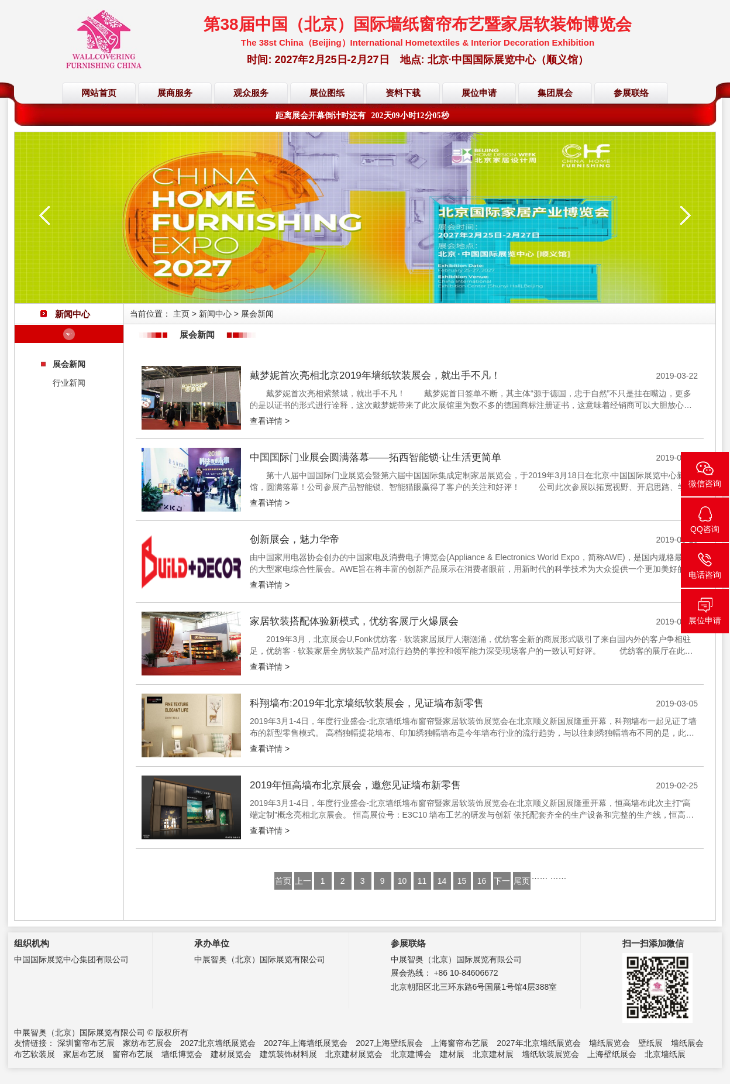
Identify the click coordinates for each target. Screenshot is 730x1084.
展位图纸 (327, 93)
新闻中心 (215, 313)
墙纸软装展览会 (550, 1054)
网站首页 (98, 93)
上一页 (303, 883)
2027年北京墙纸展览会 (538, 1043)
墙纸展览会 (609, 1043)
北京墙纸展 (665, 1054)
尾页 (522, 881)
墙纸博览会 (181, 1054)
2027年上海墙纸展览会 (305, 1043)
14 (442, 881)
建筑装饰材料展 (288, 1054)
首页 (283, 881)
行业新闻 (69, 382)
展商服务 (174, 93)
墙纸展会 (687, 1043)
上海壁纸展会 (611, 1054)
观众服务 (250, 93)
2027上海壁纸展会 (389, 1043)
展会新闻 (69, 364)
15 (462, 881)
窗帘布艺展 (132, 1054)
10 (402, 881)
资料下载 (403, 93)
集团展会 (555, 93)
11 (422, 881)
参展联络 (631, 93)
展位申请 (479, 93)
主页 (181, 313)
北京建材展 (493, 1054)
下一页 (502, 883)
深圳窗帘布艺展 (86, 1043)
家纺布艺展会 (147, 1043)
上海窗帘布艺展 (459, 1043)
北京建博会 (411, 1054)
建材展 (452, 1054)
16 (482, 881)
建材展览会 (231, 1054)
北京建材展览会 (354, 1054)
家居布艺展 (83, 1054)
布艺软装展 (34, 1054)
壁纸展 (650, 1043)
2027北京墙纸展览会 (218, 1043)
